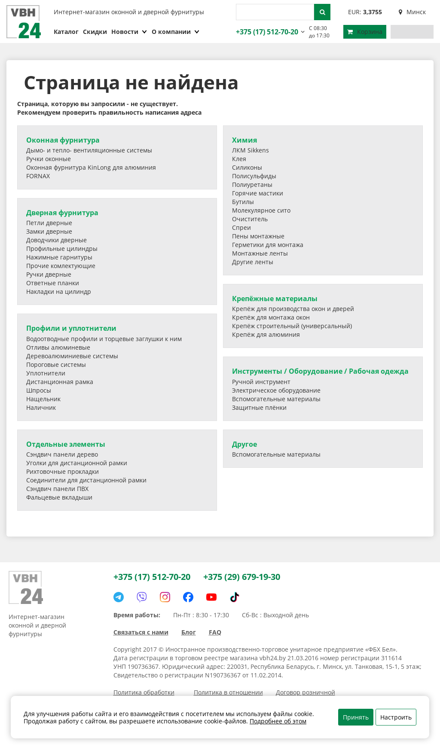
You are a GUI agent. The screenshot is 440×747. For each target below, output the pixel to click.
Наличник (41, 407)
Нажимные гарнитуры (59, 257)
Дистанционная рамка (59, 382)
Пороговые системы (56, 364)
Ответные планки (52, 283)
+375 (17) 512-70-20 (266, 32)
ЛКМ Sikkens (250, 150)
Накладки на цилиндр (58, 291)
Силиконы (247, 167)
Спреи (241, 227)
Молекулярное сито (261, 210)
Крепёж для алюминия (266, 334)
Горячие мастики (257, 193)
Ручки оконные (48, 159)
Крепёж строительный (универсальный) (292, 326)
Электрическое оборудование (276, 390)
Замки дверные (49, 231)
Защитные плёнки (259, 407)
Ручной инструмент (261, 382)
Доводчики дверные (56, 240)
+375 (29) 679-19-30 (241, 576)
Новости (129, 31)
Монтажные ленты (260, 253)
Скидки (95, 31)
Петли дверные (49, 223)
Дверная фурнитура (62, 212)
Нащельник (43, 399)
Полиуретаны (252, 184)
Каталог (66, 31)
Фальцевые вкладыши (59, 497)
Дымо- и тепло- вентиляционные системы (89, 150)
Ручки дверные (48, 274)
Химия (244, 140)
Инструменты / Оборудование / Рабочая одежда (320, 371)
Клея (239, 159)
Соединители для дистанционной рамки (86, 480)
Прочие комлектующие (60, 266)
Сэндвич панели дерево (62, 454)
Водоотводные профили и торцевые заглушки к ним (104, 339)
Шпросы (38, 390)
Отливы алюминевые (58, 347)
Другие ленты (252, 262)
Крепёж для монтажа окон (271, 317)
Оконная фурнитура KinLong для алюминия (91, 167)
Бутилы (243, 202)
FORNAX (38, 176)
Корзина (364, 31)
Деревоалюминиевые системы (72, 356)
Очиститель (250, 219)
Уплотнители (45, 373)
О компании (176, 31)
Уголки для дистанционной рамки (76, 463)
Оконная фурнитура (63, 140)
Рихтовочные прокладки (62, 471)
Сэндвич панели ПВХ (57, 489)
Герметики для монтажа (267, 245)
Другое (244, 444)
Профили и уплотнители (71, 328)
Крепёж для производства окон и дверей (293, 309)
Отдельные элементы (65, 444)
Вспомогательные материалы (276, 399)
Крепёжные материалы (275, 298)
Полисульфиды (254, 176)
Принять (356, 717)
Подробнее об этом (278, 721)
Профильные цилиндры (62, 248)
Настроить (396, 717)
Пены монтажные (258, 236)
